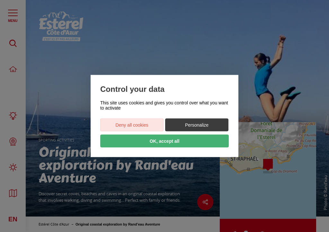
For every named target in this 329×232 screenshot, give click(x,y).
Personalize (197, 125)
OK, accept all (165, 141)
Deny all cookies (132, 125)
